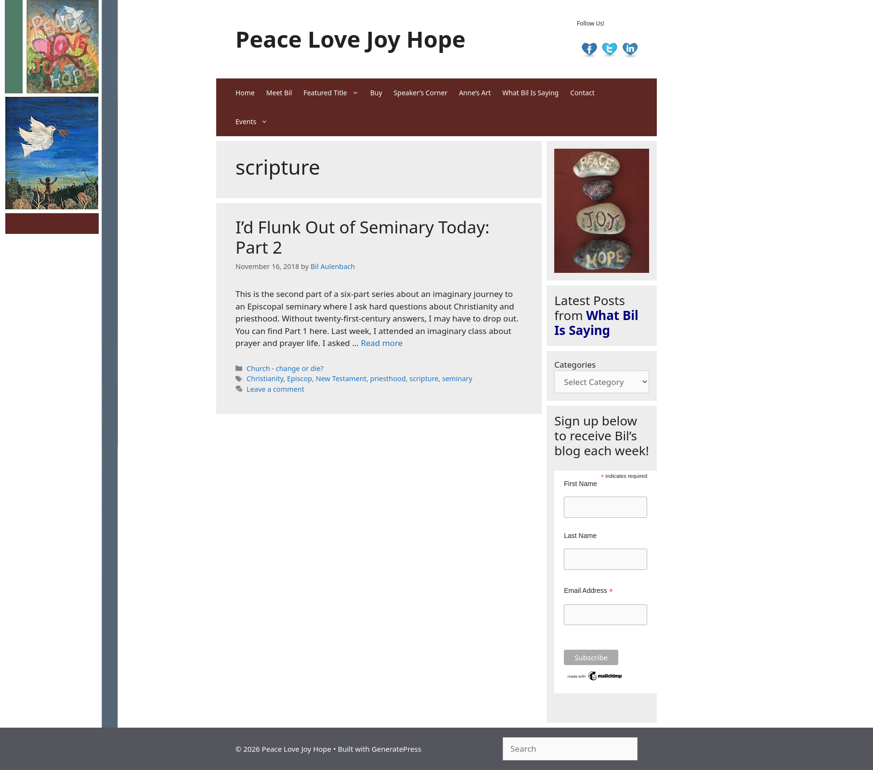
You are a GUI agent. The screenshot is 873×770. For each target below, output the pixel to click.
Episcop (299, 378)
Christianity (265, 378)
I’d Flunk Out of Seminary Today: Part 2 (362, 237)
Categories (575, 364)
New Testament (341, 378)
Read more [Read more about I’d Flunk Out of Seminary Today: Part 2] (382, 342)
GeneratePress (396, 749)
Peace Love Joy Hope (350, 39)
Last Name (580, 535)
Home (245, 92)
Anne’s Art (475, 92)
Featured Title (333, 92)
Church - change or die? (285, 368)
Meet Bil (279, 92)
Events (254, 121)
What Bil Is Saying (530, 92)
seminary (457, 378)
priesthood (388, 378)
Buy (376, 92)
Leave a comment (275, 389)
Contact (582, 92)
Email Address (588, 590)
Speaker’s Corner (421, 92)
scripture (423, 378)
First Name (580, 484)
